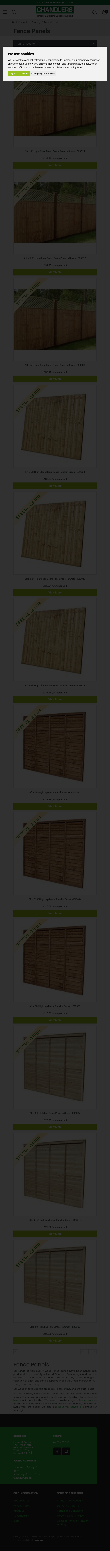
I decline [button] (24, 73)
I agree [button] (12, 73)
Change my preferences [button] (43, 73)
